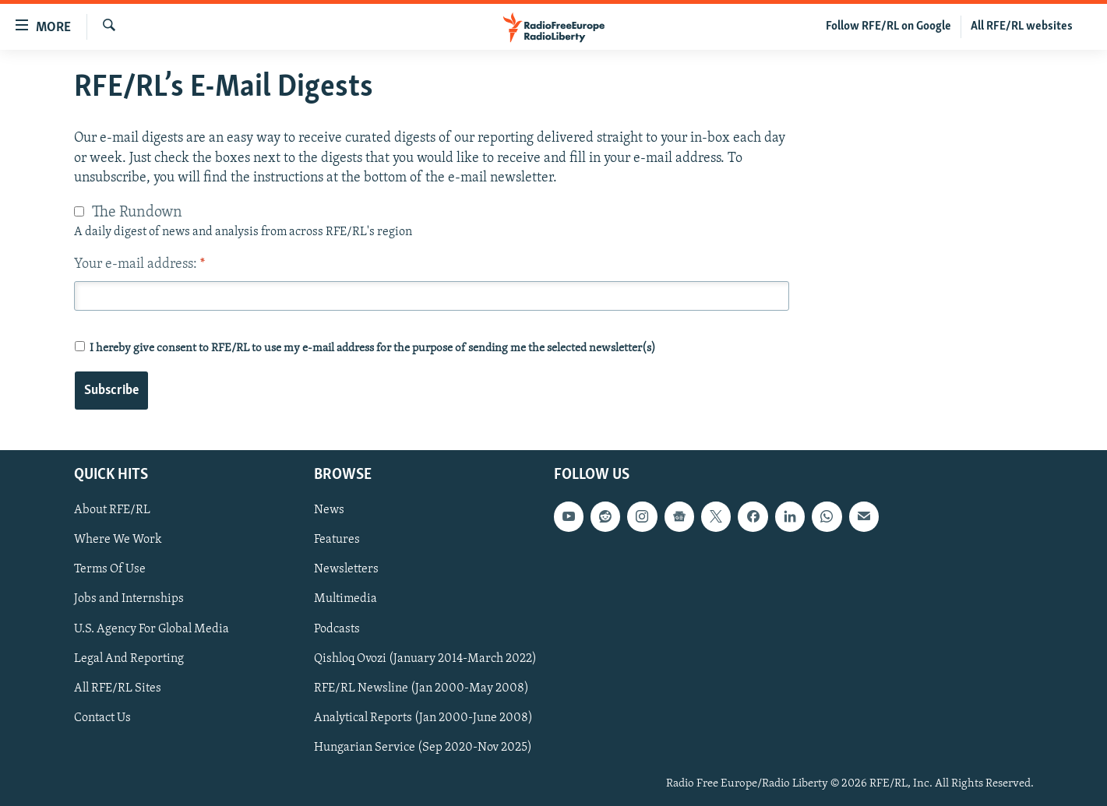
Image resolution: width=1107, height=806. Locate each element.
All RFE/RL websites (1022, 26)
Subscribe (111, 390)
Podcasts (337, 629)
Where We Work (118, 540)
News (329, 510)
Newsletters (346, 570)
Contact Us (102, 718)
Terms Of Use (110, 570)
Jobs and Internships (129, 599)
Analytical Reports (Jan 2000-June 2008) (423, 718)
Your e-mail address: (139, 264)
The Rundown (137, 212)
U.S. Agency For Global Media (151, 629)
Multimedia (345, 599)
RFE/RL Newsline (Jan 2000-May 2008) (421, 688)
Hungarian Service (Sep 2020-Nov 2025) (423, 747)
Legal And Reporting (129, 659)
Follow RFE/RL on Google (888, 26)
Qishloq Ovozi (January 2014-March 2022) (425, 659)
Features (337, 540)
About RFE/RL (112, 510)
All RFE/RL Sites (117, 688)
